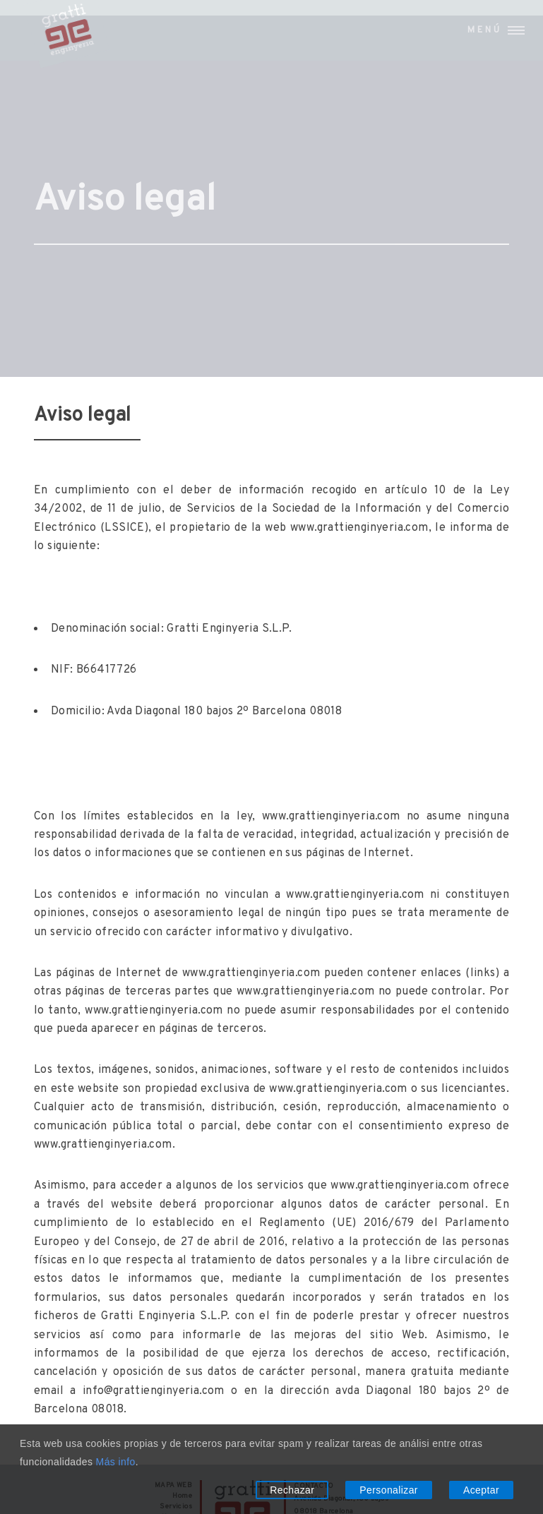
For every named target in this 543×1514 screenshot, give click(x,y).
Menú (484, 30)
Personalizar (388, 1490)
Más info (116, 1461)
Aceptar (481, 1490)
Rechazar (292, 1490)
